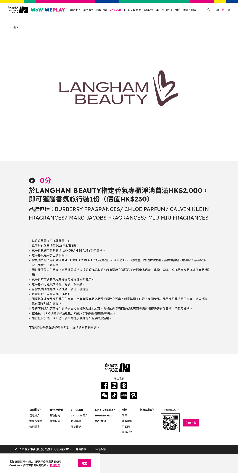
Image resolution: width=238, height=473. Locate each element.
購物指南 (88, 10)
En (217, 10)
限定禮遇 (76, 426)
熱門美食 (34, 426)
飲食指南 (101, 10)
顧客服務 (127, 421)
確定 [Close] (84, 463)
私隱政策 (100, 449)
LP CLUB (115, 9)
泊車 (124, 415)
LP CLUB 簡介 (79, 415)
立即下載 (190, 423)
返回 (14, 27)
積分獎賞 (76, 421)
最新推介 (75, 10)
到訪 (177, 10)
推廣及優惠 (35, 421)
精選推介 (34, 415)
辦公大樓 (167, 10)
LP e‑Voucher (105, 410)
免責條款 (81, 449)
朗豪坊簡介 (189, 10)
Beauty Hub (151, 10)
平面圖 (126, 426)
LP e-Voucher (132, 10)
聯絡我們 (127, 432)
